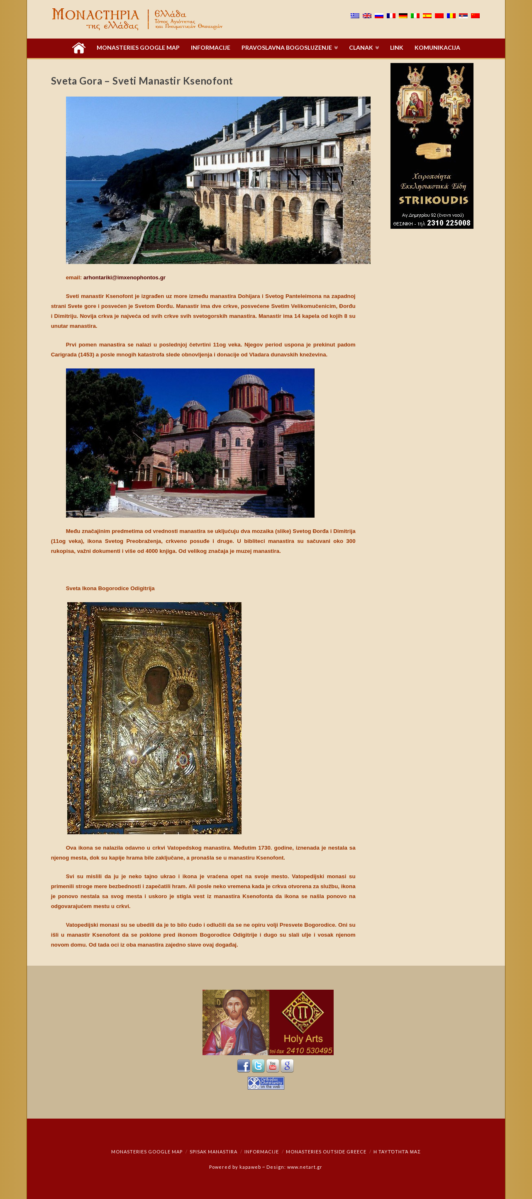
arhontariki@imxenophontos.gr (124, 277)
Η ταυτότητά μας (397, 1151)
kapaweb (250, 1167)
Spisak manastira (213, 1151)
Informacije (261, 1151)
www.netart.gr (304, 1167)
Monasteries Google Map (147, 1151)
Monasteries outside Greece (326, 1151)
